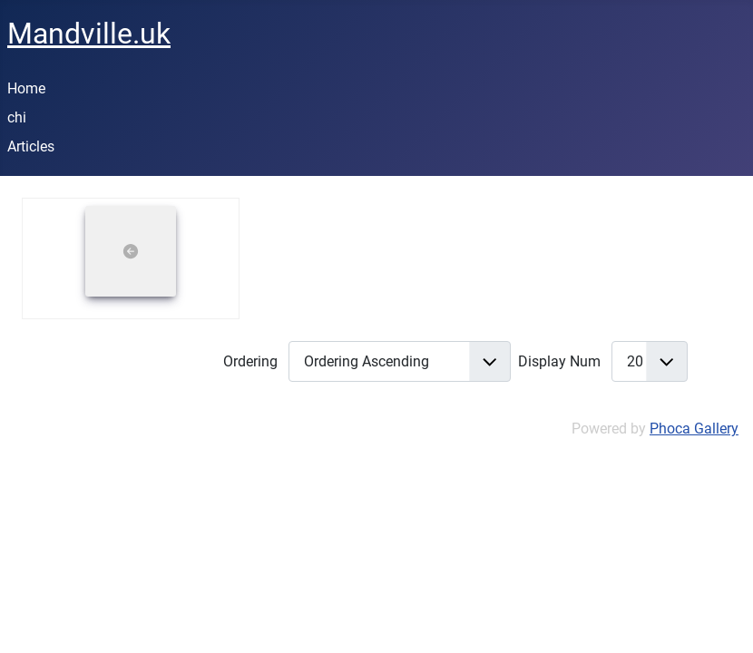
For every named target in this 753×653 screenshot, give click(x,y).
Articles (30, 146)
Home (26, 88)
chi (16, 117)
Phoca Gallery (694, 428)
